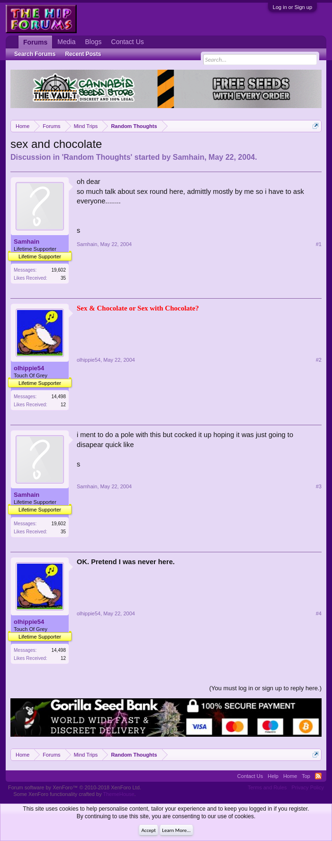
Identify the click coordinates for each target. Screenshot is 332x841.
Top (306, 776)
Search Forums (34, 54)
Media (66, 42)
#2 (319, 360)
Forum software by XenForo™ (74, 787)
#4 (319, 613)
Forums (35, 42)
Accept (148, 830)
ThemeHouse (119, 794)
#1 (319, 244)
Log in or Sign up (292, 7)
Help (273, 776)
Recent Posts (83, 54)
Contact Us (127, 42)
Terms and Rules (267, 787)
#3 (319, 486)
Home (290, 776)
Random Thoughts (96, 157)
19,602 (58, 270)
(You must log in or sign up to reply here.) (265, 688)
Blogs (93, 42)
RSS (318, 776)
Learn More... (176, 830)
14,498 (58, 396)
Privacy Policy (308, 787)
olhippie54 (29, 368)
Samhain (189, 157)
